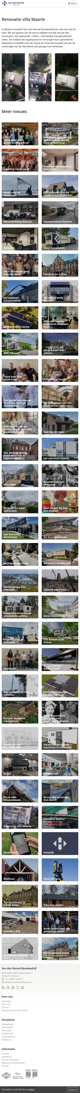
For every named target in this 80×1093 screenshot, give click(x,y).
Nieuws (5, 1007)
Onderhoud (7, 1033)
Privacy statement (10, 1059)
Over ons (6, 1004)
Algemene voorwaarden (13, 1062)
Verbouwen (7, 1027)
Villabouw (6, 1039)
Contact (5, 1053)
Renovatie (6, 1030)
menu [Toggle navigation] (72, 3)
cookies (31, 1089)
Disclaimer (7, 1056)
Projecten (6, 1001)
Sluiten (72, 1089)
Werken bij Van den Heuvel (15, 1010)
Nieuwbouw (7, 1024)
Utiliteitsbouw (8, 1036)
